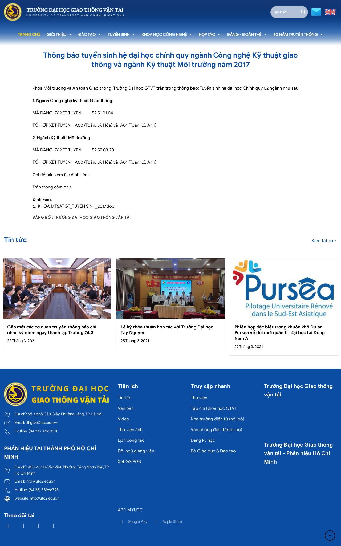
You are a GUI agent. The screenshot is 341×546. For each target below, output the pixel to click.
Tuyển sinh (121, 34)
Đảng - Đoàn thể (247, 34)
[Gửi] (303, 12)
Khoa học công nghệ (166, 34)
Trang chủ (29, 34)
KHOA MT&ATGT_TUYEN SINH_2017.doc (76, 206)
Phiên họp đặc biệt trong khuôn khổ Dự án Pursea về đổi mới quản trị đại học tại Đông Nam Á (279, 332)
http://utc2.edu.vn (44, 498)
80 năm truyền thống (298, 34)
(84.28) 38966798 (44, 489)
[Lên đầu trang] (330, 535)
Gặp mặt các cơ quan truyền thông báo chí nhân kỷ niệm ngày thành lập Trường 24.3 (51, 330)
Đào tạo (89, 34)
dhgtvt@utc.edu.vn (42, 422)
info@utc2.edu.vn (40, 481)
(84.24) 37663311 (43, 431)
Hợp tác (210, 34)
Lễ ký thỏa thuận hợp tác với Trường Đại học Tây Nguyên (167, 330)
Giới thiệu (59, 34)
